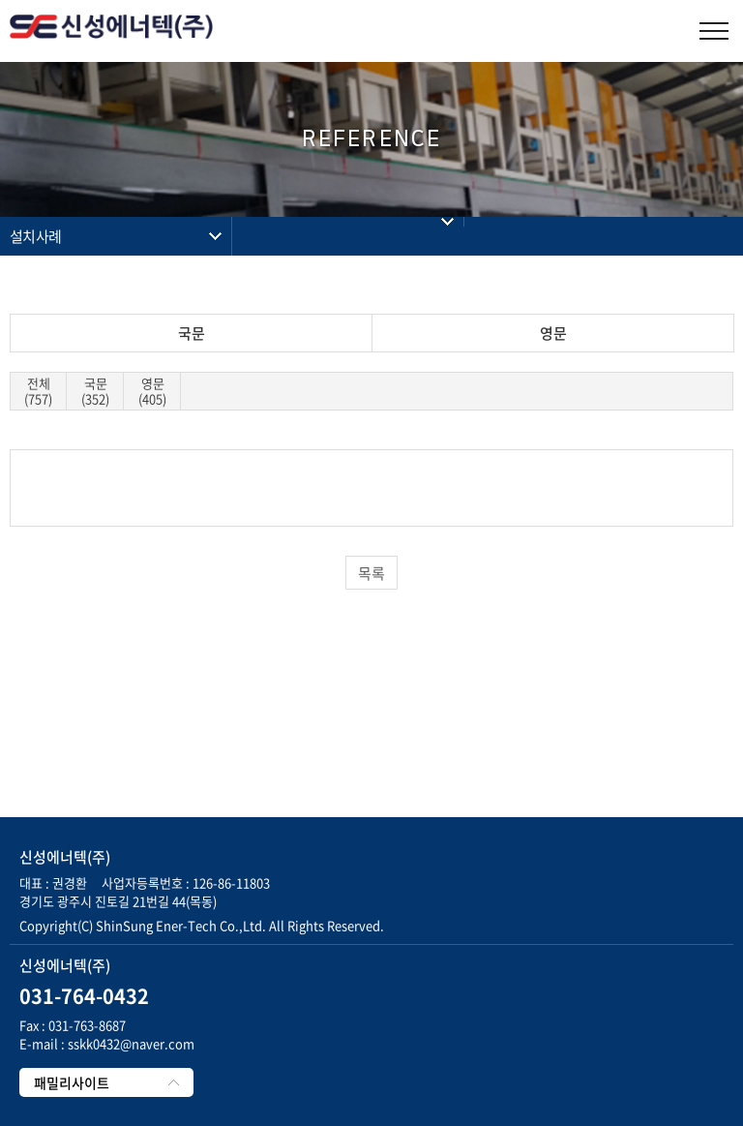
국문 (191, 333)
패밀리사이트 (71, 1082)
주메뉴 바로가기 (0, 0)
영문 (553, 333)
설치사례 (35, 236)
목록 (371, 573)
